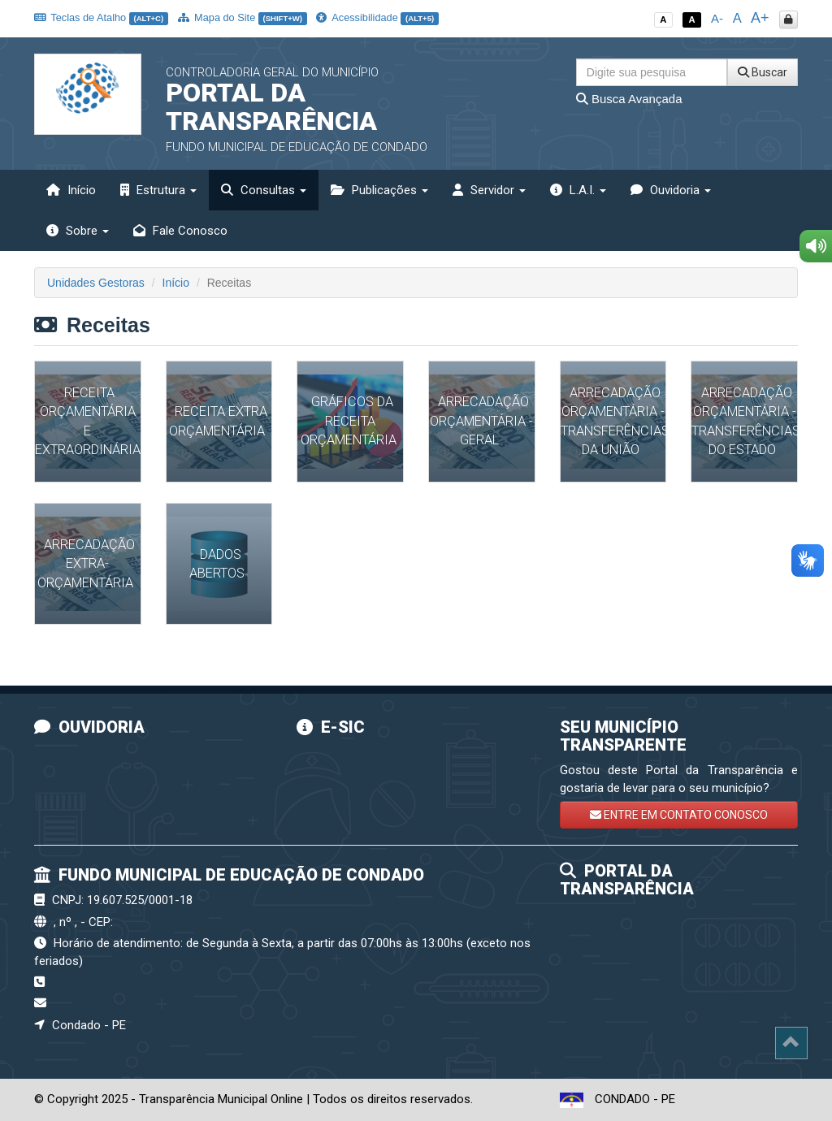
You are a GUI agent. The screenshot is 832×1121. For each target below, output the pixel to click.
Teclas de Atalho (101, 17)
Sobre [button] (77, 230)
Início (71, 190)
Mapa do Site (242, 17)
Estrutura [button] (158, 190)
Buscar (762, 72)
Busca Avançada (629, 99)
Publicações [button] (379, 190)
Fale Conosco (180, 230)
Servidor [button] (489, 190)
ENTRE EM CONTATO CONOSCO (679, 814)
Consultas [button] (263, 190)
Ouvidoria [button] (670, 190)
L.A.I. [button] (578, 190)
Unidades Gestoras (96, 282)
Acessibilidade (377, 17)
